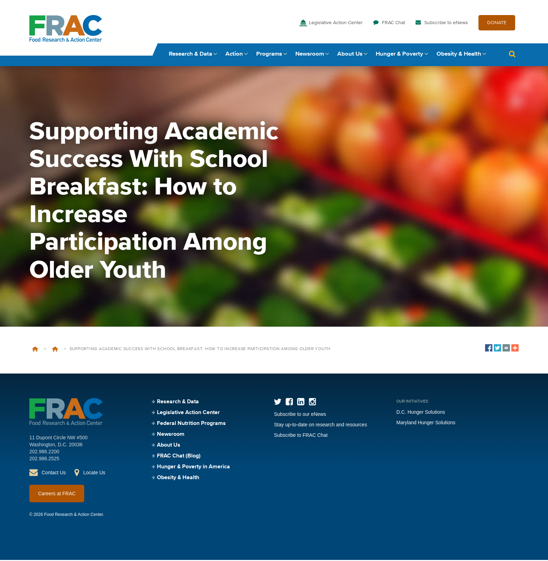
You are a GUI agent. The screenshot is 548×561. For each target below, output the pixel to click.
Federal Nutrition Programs (191, 424)
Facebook (289, 402)
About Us (349, 55)
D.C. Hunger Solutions (420, 413)
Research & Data (190, 55)
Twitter (277, 402)
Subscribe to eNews (446, 23)
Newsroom (309, 55)
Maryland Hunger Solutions (425, 423)
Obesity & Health (459, 55)
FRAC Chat (393, 23)
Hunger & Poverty (399, 55)
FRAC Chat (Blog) (179, 457)
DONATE (496, 23)
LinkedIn (300, 402)
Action (234, 55)
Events (55, 350)
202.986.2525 (44, 459)
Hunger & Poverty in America (193, 468)
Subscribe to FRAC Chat (300, 436)
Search (512, 55)
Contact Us (54, 473)
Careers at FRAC (56, 494)
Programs (269, 55)
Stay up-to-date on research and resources (320, 425)
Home (35, 350)
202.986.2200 (44, 452)
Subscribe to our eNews (300, 415)
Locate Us (94, 473)
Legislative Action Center (336, 23)
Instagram (312, 402)
